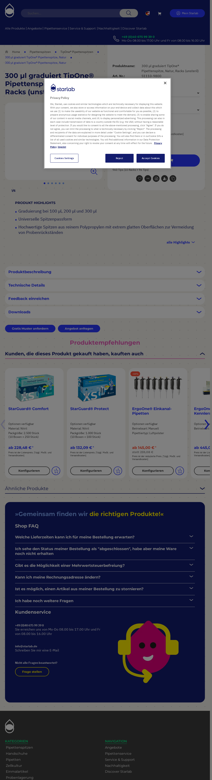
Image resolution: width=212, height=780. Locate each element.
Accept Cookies (151, 158)
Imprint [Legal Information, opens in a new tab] (62, 146)
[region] (107, 123)
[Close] (165, 83)
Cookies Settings (64, 158)
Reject (119, 158)
